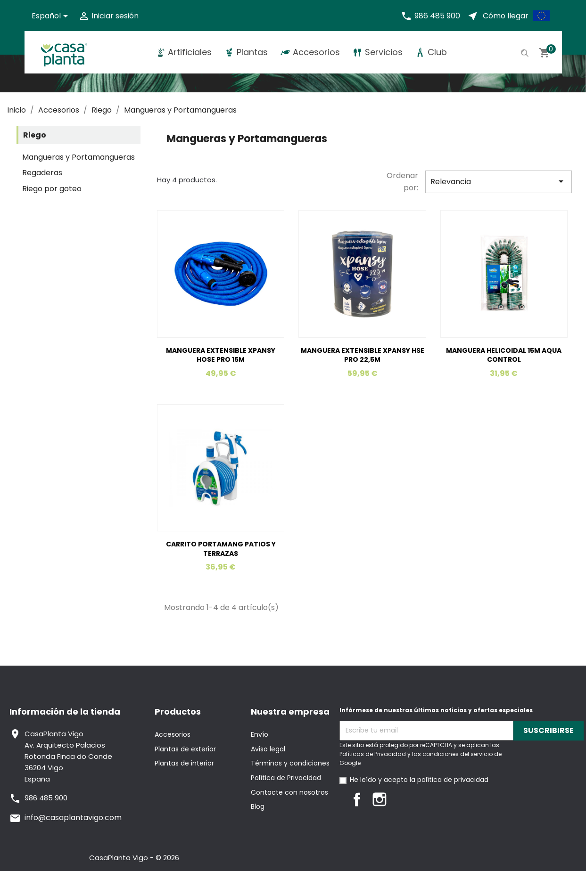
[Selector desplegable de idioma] (51, 16)
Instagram (379, 799)
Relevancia (498, 181)
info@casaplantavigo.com (73, 817)
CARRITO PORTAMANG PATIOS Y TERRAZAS (221, 548)
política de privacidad (452, 779)
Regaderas (42, 172)
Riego (34, 135)
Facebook (356, 799)
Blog (257, 806)
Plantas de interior (184, 763)
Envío (259, 734)
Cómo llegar (505, 15)
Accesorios (172, 734)
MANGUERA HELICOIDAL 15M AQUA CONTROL (503, 355)
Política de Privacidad (286, 777)
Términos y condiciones (290, 763)
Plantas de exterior (185, 749)
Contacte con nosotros (289, 792)
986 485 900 (437, 15)
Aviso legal (268, 749)
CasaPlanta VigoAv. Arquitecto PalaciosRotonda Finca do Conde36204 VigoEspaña (68, 756)
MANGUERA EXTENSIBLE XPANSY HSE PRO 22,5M (362, 355)
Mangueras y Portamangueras (78, 157)
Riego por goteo (52, 188)
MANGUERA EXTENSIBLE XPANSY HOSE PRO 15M (220, 355)
